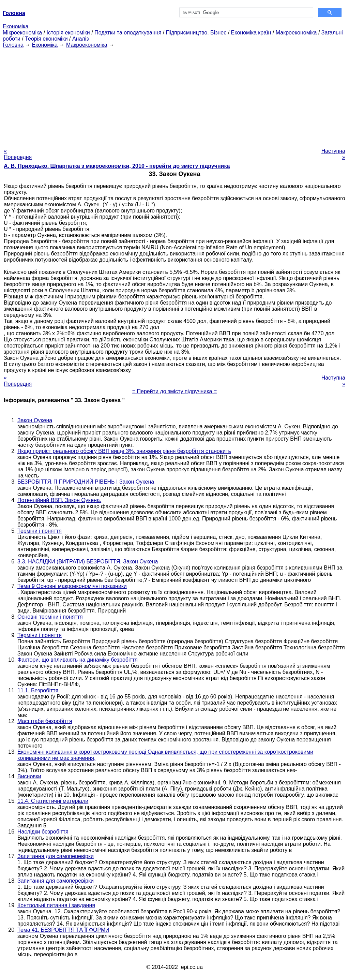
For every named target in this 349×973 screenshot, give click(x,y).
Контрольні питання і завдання (56, 905)
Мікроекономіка (22, 32)
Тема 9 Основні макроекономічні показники (72, 586)
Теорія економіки (46, 39)
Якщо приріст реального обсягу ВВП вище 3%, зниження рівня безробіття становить (124, 451)
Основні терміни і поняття (50, 617)
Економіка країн (251, 32)
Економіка (15, 26)
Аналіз (80, 39)
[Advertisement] (174, 96)
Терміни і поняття (39, 531)
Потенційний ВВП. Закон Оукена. (59, 500)
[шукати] (245, 13)
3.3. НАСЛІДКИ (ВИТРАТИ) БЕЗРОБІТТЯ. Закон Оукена (87, 561)
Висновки (29, 776)
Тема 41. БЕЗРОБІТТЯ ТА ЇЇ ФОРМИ (63, 930)
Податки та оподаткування (127, 32)
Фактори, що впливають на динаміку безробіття (77, 660)
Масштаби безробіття (44, 721)
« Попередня (18, 154)
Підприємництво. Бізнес (196, 32)
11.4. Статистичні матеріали (52, 801)
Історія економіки (68, 32)
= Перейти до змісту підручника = (174, 391)
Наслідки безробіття (43, 832)
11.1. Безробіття (37, 690)
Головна (13, 45)
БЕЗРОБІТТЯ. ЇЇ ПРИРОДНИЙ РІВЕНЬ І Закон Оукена (85, 482)
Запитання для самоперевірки (55, 856)
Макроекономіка (296, 32)
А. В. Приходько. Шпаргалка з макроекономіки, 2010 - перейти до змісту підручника (117, 166)
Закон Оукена (34, 420)
